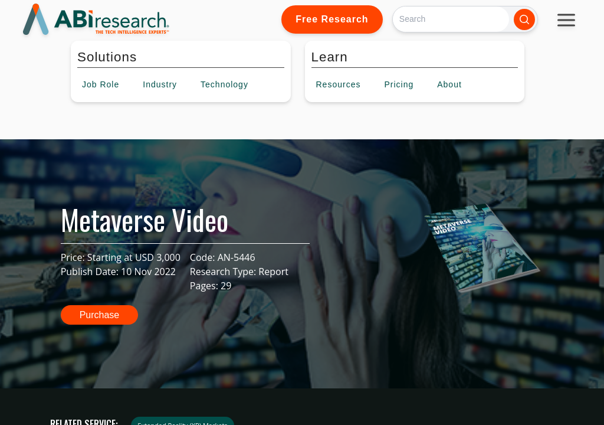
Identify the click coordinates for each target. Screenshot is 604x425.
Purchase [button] (100, 315)
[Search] (451, 19)
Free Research (332, 19)
